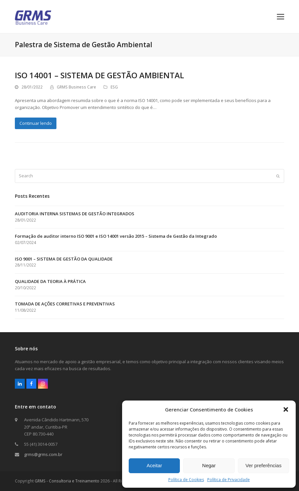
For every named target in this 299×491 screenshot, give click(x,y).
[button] (285, 409)
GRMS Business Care (76, 87)
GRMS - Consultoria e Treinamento (67, 481)
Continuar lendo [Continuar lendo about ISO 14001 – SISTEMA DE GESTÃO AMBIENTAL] (35, 123)
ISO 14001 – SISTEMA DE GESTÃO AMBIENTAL (99, 75)
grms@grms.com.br (43, 454)
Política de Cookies (186, 479)
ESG (114, 87)
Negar (209, 465)
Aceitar (154, 465)
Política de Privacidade (228, 479)
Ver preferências (264, 465)
